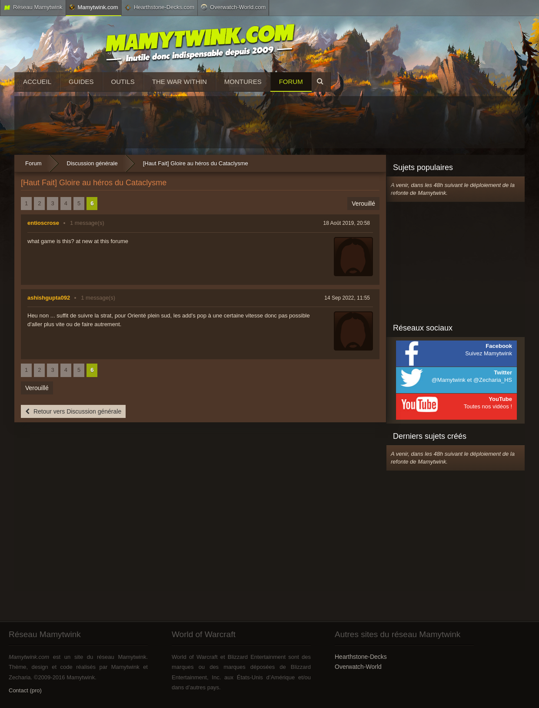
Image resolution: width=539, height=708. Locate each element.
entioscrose (43, 223)
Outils (123, 81)
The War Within (179, 81)
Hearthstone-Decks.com (159, 7)
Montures (243, 81)
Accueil (37, 81)
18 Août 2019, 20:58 (346, 223)
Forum (291, 81)
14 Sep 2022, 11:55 (347, 298)
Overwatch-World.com (233, 6)
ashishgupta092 (48, 297)
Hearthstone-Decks (361, 656)
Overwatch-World (358, 666)
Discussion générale (92, 163)
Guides (81, 81)
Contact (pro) (25, 690)
